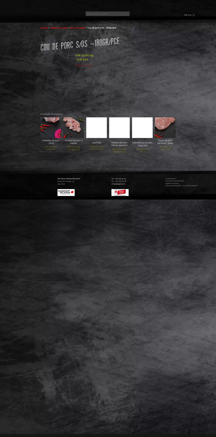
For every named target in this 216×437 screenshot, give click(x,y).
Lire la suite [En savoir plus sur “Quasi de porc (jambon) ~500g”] (165, 156)
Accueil (44, 28)
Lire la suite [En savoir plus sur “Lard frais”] (96, 156)
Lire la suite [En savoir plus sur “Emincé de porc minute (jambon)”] (119, 159)
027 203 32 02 (120, 179)
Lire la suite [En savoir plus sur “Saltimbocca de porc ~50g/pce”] (142, 159)
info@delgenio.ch (118, 184)
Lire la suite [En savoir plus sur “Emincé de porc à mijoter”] (73, 156)
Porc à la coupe (77, 28)
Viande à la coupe (59, 28)
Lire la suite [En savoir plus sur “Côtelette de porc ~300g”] (50, 156)
